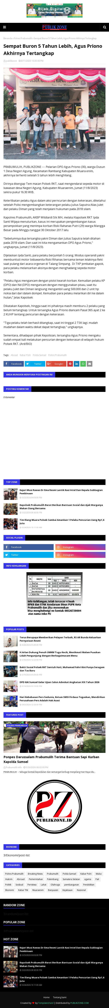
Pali (97, 879)
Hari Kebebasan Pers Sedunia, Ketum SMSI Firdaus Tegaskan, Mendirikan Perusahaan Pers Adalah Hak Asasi (62, 698)
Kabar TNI (23, 890)
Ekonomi (9, 890)
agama (87, 879)
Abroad (21, 879)
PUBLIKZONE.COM (79, 1003)
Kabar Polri (25, 355)
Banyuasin (53, 890)
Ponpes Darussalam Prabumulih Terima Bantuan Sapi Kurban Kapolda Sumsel (51, 759)
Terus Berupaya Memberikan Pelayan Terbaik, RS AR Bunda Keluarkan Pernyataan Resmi (60, 639)
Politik (8, 884)
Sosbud (19, 884)
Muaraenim (38, 890)
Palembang (52, 879)
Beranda (8, 38)
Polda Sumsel (39, 355)
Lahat (43, 884)
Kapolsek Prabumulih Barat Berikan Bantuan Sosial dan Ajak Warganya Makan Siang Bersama (61, 506)
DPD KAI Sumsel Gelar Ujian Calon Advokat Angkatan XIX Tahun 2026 (59, 682)
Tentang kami (59, 997)
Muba (98, 873)
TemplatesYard (45, 1003)
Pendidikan (88, 884)
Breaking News (35, 873)
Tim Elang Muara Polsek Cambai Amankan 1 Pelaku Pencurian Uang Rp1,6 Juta (62, 521)
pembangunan (71, 884)
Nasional (81, 890)
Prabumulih (52, 873)
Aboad (14, 355)
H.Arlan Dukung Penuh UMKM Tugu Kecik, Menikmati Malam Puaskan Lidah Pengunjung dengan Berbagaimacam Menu (60, 654)
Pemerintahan (36, 879)
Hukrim (8, 879)
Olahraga (55, 884)
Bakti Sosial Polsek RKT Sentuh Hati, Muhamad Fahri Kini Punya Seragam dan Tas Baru (62, 669)
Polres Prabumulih (23, 38)
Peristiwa (32, 884)
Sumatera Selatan (71, 879)
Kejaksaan (68, 890)
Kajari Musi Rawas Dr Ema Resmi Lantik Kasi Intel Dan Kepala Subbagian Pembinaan (61, 491)
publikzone (11, 60)
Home (46, 997)
